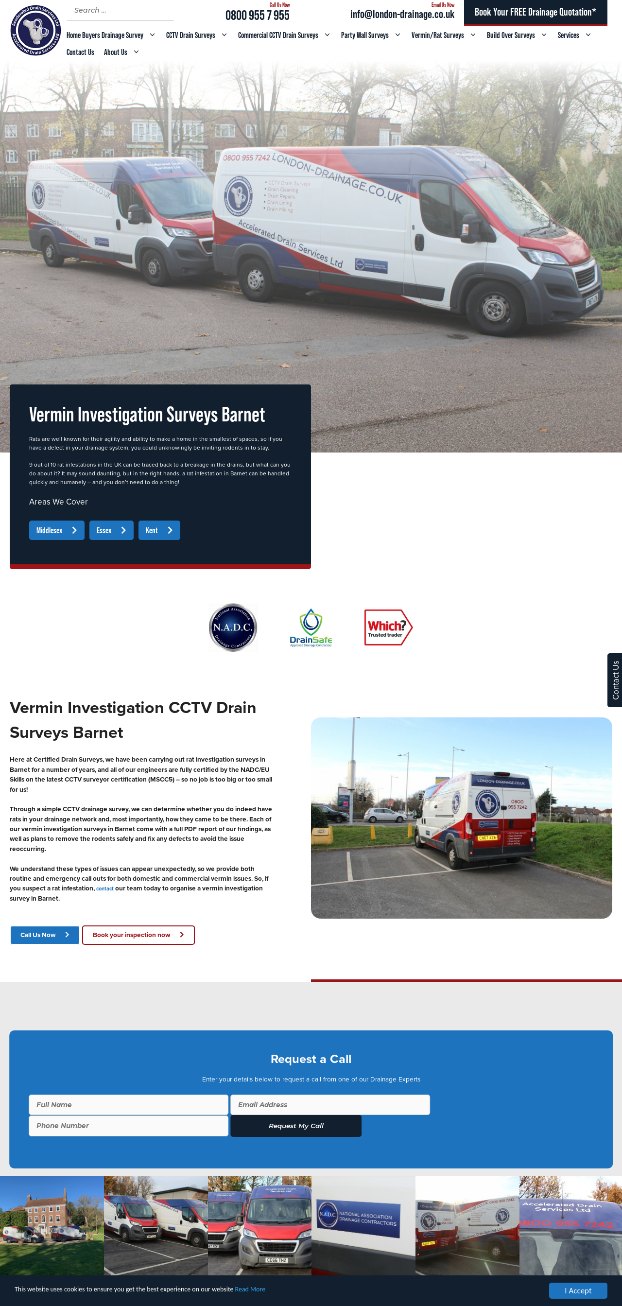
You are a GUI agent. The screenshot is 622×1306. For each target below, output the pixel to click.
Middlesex (49, 530)
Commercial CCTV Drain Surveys (287, 35)
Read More (300, 1292)
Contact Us (80, 52)
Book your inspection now (131, 935)
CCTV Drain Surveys (199, 35)
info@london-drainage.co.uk (402, 13)
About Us (124, 52)
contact (105, 889)
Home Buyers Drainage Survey (114, 35)
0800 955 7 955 (257, 15)
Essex (104, 530)
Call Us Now (37, 935)
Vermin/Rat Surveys (447, 35)
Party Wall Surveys (374, 35)
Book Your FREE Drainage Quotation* (535, 12)
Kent (152, 530)
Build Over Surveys (520, 35)
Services (577, 35)
